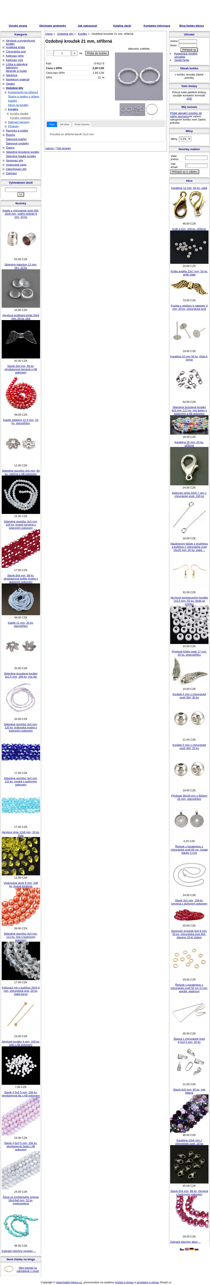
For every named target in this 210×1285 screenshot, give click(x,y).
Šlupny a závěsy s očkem (23, 96)
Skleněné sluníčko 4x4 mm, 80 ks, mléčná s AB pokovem (21, 472)
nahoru (49, 148)
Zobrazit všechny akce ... (185, 1241)
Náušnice (11, 75)
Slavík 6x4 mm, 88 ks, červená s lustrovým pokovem (189, 1192)
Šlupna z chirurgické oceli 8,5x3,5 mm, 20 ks (189, 1040)
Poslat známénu (82, 124)
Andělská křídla (15, 47)
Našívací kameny (18, 122)
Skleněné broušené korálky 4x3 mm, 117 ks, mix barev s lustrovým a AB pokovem (189, 410)
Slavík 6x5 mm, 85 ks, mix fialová (189, 1091)
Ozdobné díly (14, 88)
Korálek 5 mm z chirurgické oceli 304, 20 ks (189, 746)
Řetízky (10, 134)
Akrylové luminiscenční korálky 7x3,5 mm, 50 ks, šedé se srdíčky (189, 601)
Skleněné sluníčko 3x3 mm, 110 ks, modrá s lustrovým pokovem (21, 781)
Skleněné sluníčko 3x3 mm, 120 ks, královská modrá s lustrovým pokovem (21, 727)
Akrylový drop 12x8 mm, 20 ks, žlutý (21, 834)
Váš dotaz (64, 124)
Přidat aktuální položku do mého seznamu (186, 115)
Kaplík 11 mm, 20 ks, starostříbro (21, 624)
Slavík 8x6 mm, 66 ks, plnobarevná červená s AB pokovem (21, 369)
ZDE (189, 98)
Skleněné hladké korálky (21, 156)
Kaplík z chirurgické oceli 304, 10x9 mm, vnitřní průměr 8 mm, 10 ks (21, 214)
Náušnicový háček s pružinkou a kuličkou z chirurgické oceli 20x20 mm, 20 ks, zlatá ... (189, 547)
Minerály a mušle (16, 71)
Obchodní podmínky (52, 25)
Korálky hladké (19, 113)
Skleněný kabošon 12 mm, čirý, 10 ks (20, 266)
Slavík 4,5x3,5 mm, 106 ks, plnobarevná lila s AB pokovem (21, 1094)
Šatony (10, 147)
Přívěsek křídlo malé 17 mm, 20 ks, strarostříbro (189, 653)
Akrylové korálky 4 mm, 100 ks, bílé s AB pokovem (21, 1043)
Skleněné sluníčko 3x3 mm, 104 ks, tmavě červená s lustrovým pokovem (21, 524)
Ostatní (10, 83)
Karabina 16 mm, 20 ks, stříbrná (189, 444)
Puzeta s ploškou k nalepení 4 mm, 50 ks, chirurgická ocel (189, 307)
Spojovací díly (14, 160)
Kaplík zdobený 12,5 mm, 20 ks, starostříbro (20, 421)
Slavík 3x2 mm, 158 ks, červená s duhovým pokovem (189, 902)
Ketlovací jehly (15, 55)
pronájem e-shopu (148, 1282)
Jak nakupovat (87, 25)
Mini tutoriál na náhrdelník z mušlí (28, 1269)
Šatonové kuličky (16, 139)
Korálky (13, 109)
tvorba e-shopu (124, 1282)
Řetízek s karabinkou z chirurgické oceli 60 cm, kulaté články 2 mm (189, 849)
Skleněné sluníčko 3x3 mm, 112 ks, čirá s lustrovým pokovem (21, 937)
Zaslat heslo (181, 60)
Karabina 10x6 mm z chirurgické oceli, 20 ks (189, 1142)
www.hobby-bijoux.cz (69, 1282)
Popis (52, 124)
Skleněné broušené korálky (22, 152)
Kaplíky (12, 100)
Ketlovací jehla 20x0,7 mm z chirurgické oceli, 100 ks (189, 494)
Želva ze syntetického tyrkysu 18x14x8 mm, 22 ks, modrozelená (21, 1200)
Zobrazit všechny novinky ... (19, 1251)
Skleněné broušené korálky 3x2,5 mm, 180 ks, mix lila (21, 675)
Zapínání (11, 173)
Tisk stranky (63, 148)
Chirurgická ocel (16, 51)
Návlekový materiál (17, 79)
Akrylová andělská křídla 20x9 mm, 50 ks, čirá (20, 317)
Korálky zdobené (20, 117)
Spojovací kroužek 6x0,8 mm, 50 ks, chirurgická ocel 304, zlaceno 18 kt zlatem (189, 934)
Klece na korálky (18, 105)
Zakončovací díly (16, 169)
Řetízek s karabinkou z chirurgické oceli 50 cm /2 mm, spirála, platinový (189, 988)
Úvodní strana (18, 25)
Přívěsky (13, 126)
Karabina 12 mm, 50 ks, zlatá (189, 188)
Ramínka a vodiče (17, 130)
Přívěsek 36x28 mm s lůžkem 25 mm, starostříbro (189, 797)
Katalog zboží (122, 25)
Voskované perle (16, 164)
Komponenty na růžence (23, 92)
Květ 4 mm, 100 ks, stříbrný (189, 229)
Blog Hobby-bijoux (191, 25)
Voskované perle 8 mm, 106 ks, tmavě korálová (21, 884)
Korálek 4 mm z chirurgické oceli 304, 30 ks (189, 696)
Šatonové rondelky (17, 143)
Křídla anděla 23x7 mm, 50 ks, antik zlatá (189, 273)
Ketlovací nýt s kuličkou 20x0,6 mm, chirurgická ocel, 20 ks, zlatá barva (21, 991)
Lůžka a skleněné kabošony (17, 66)
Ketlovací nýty (14, 60)
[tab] (52, 124)
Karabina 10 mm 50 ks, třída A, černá (189, 358)
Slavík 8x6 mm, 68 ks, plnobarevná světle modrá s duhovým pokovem (21, 578)
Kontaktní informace (156, 25)
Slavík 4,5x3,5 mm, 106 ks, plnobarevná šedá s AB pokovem (20, 1146)
